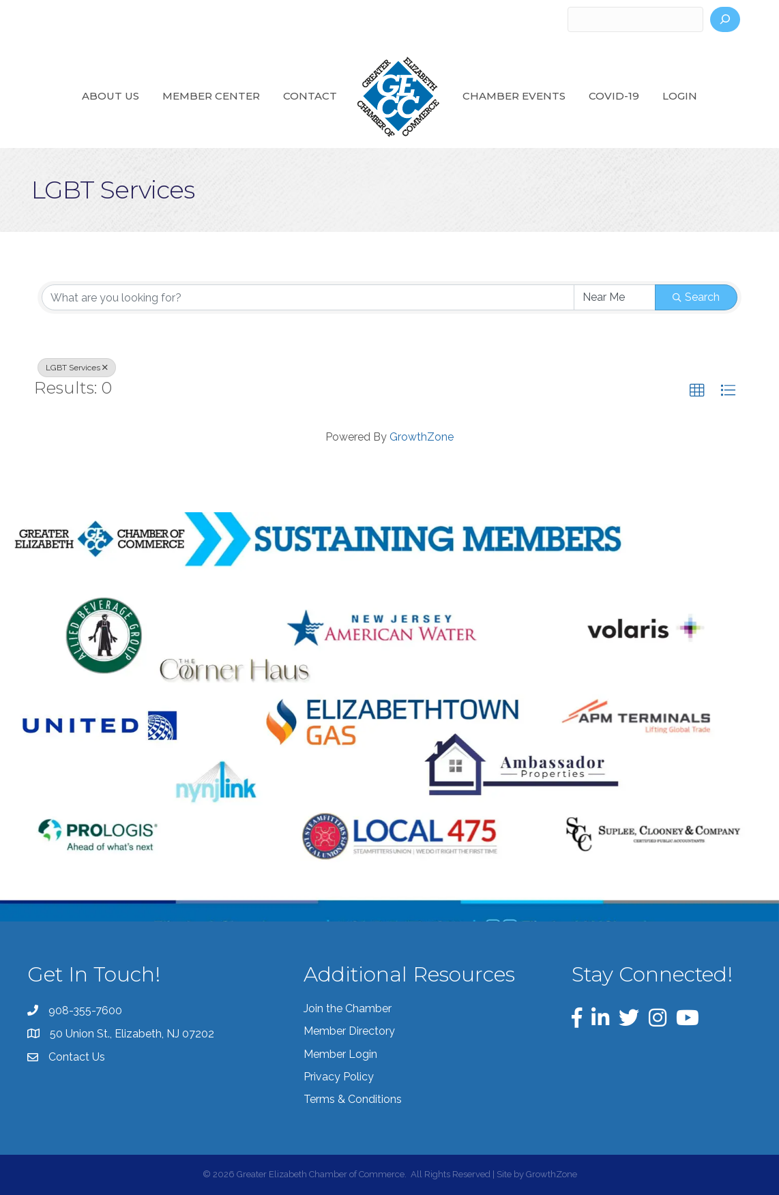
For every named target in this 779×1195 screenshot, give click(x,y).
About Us (110, 95)
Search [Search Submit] (696, 297)
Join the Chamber (348, 1008)
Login (679, 95)
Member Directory (349, 1030)
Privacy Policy (339, 1076)
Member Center (211, 95)
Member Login (340, 1054)
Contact (310, 95)
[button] (697, 390)
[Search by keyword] (308, 297)
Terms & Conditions (353, 1099)
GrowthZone (421, 436)
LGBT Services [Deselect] (77, 367)
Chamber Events (513, 95)
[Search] (725, 19)
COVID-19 (614, 95)
